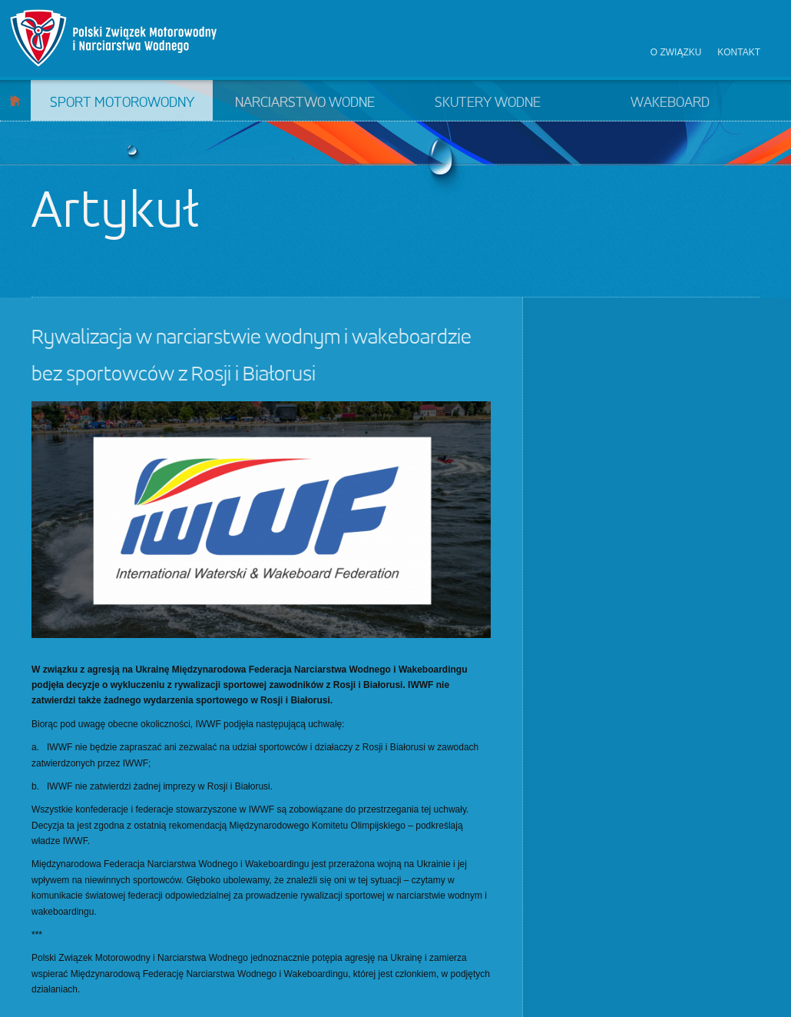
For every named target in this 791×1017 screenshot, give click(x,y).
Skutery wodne (488, 103)
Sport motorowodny (122, 103)
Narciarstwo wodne (305, 103)
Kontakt (738, 52)
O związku (676, 52)
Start (15, 100)
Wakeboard (670, 103)
